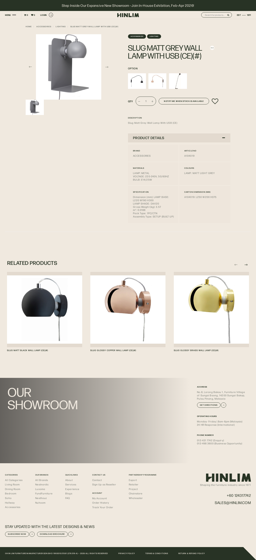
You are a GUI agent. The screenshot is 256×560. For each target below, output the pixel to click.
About (69, 480)
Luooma (40, 489)
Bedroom (10, 493)
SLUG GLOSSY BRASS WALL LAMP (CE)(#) (196, 350)
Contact (97, 480)
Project (133, 489)
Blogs (68, 493)
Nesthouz (41, 498)
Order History (100, 502)
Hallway (10, 502)
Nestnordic (42, 484)
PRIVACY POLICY (126, 553)
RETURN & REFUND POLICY (191, 553)
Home (29, 26)
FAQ (67, 498)
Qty (130, 101)
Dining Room (12, 489)
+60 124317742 (239, 495)
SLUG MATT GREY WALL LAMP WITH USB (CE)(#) (94, 26)
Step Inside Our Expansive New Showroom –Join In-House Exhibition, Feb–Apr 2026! (128, 5)
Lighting (61, 26)
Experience (72, 489)
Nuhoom (40, 502)
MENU (8, 15)
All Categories (14, 480)
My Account (99, 498)
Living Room (12, 484)
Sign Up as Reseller (104, 484)
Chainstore (135, 493)
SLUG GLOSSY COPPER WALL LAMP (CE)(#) (113, 350)
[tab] (179, 137)
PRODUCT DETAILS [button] (179, 137)
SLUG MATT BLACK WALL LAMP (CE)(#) (27, 350)
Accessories (43, 26)
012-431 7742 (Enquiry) (210, 440)
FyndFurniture (43, 493)
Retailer (134, 484)
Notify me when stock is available (184, 101)
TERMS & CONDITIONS (156, 553)
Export (133, 480)
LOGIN (46, 15)
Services (70, 484)
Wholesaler (136, 498)
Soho (8, 498)
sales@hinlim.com (233, 502)
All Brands (41, 480)
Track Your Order (103, 507)
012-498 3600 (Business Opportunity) (219, 443)
